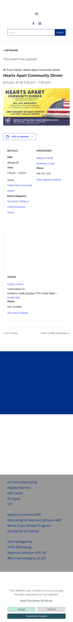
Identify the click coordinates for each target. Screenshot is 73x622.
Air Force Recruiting (22, 482)
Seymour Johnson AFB (24, 514)
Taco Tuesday (11, 333)
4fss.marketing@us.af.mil (26, 558)
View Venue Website (17, 313)
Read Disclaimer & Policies (36, 601)
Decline (51, 609)
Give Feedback (37, 460)
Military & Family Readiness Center (18, 207)
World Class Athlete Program (29, 525)
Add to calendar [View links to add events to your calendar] (20, 136)
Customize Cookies (36, 616)
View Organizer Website (49, 179)
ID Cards (13, 498)
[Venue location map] (36, 250)
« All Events (10, 50)
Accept (21, 609)
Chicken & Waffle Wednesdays (54, 333)
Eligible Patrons (19, 487)
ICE (9, 504)
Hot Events (12, 201)
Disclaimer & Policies (23, 531)
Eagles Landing (15, 284)
